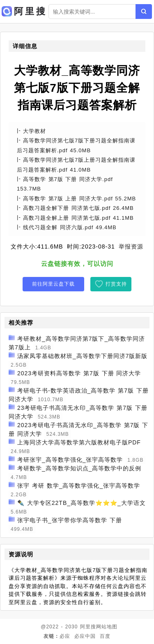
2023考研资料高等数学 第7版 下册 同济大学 (79, 373)
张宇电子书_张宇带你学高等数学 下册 (69, 520)
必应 (65, 636)
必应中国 (85, 636)
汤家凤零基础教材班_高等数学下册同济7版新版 (82, 356)
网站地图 (106, 627)
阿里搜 (88, 627)
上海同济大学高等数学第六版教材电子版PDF (79, 442)
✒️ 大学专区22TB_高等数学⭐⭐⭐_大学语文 (81, 503)
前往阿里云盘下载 (53, 284)
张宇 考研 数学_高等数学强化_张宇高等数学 (78, 485)
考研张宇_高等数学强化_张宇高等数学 (70, 459)
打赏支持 (116, 284)
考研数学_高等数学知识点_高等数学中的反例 (79, 468)
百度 (105, 636)
